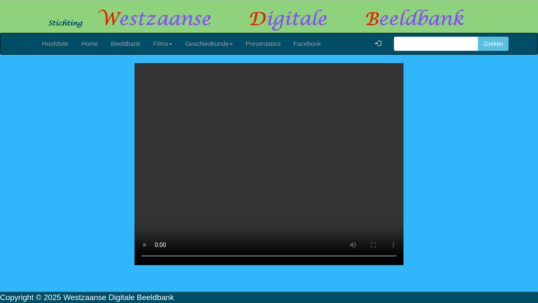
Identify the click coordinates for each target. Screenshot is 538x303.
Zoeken (493, 43)
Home (89, 43)
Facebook (307, 43)
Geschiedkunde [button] (209, 43)
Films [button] (162, 43)
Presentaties (262, 43)
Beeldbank (125, 43)
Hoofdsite (55, 43)
